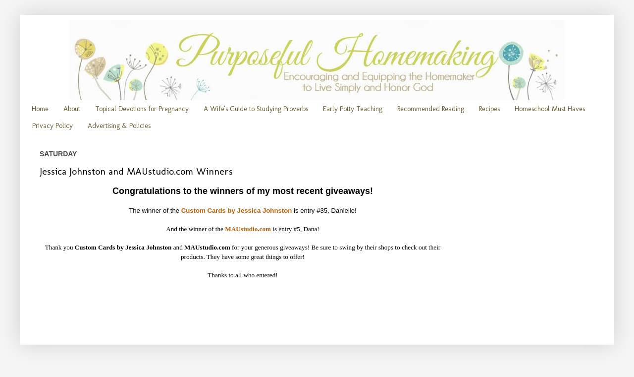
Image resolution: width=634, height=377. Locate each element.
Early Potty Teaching (352, 109)
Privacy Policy (52, 126)
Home (40, 109)
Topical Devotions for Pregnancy (142, 109)
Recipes (489, 109)
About (71, 109)
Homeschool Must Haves (550, 109)
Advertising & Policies (119, 126)
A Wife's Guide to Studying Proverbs (256, 109)
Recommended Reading (430, 109)
